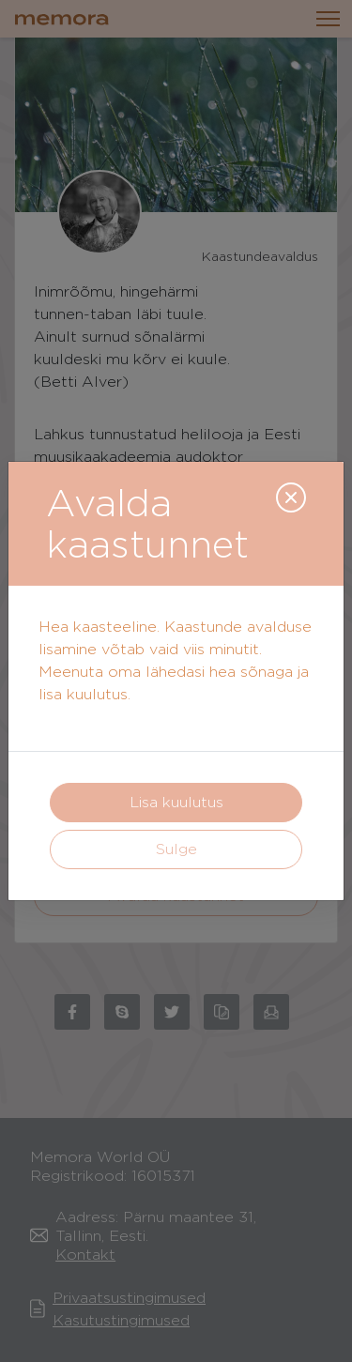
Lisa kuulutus (176, 802)
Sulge (176, 849)
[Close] (291, 497)
